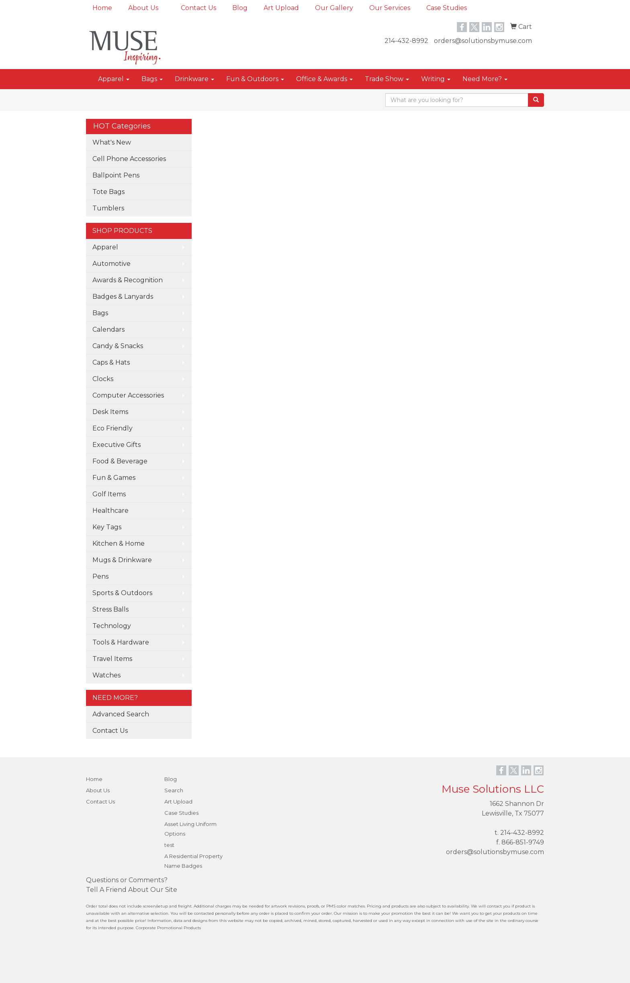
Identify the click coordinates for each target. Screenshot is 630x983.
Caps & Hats (111, 362)
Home (102, 8)
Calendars (108, 329)
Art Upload (281, 8)
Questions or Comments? (127, 880)
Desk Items (110, 412)
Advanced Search (120, 714)
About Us (143, 8)
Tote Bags (108, 192)
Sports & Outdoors (122, 593)
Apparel (113, 79)
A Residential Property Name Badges (193, 861)
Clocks (102, 379)
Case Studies (446, 8)
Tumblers (108, 208)
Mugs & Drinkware (122, 560)
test (169, 845)
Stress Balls (110, 609)
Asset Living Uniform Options (190, 829)
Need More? (484, 79)
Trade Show (387, 79)
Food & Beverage (119, 461)
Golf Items (109, 494)
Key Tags (106, 527)
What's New (111, 142)
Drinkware (194, 79)
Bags (152, 79)
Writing (435, 79)
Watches (106, 675)
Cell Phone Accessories (129, 159)
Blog (240, 8)
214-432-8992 (406, 41)
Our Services (389, 8)
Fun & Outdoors (255, 79)
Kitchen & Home (118, 543)
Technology (111, 626)
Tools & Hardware (120, 642)
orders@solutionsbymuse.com (483, 41)
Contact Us (198, 8)
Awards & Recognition (127, 280)
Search (173, 790)
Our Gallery (334, 8)
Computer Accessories (128, 395)
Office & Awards (324, 79)
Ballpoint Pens (115, 175)
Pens (100, 576)
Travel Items (112, 659)
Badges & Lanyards (122, 296)
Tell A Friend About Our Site (131, 889)
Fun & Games (113, 477)
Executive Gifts (116, 445)
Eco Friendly (112, 428)
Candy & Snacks (117, 346)
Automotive (111, 263)
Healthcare (110, 510)
